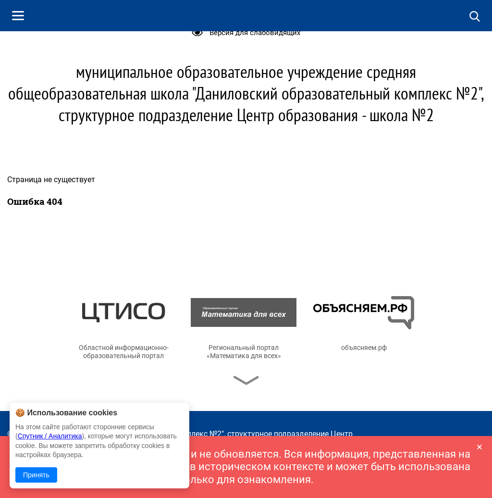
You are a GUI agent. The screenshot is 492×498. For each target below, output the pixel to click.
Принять (36, 475)
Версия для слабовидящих (254, 32)
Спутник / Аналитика (50, 436)
